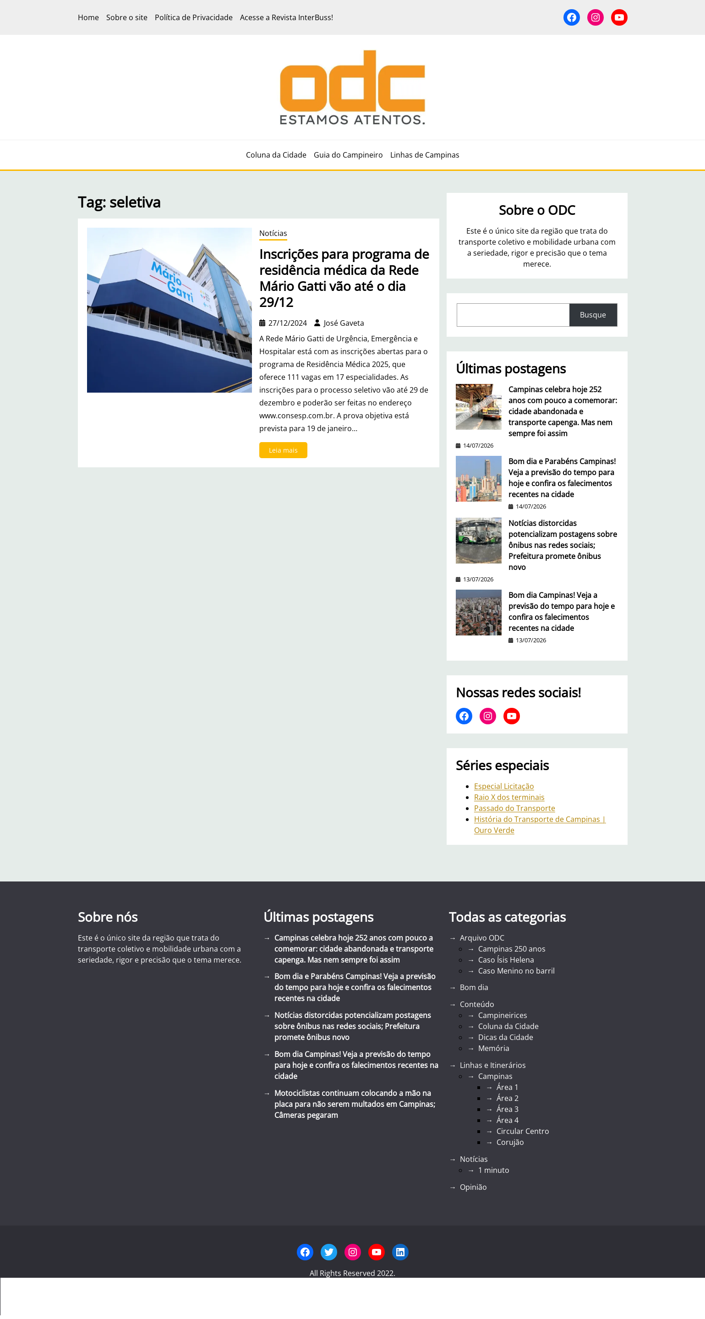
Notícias (273, 233)
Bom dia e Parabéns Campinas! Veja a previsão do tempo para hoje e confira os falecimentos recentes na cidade (562, 477)
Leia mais (286, 451)
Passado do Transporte (514, 808)
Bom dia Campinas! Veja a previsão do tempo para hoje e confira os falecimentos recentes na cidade (561, 611)
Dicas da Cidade (505, 1037)
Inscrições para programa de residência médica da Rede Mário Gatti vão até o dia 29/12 (344, 278)
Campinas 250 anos (512, 949)
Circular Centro (523, 1131)
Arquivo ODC (482, 938)
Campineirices (502, 1015)
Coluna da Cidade (508, 1026)
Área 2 (508, 1098)
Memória (493, 1048)
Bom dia (474, 987)
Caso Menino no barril (516, 971)
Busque (593, 315)
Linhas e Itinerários (493, 1065)
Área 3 (508, 1109)
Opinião (473, 1187)
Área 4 (508, 1120)
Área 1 (508, 1087)
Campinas (495, 1076)
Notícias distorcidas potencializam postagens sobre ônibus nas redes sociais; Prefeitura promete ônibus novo (562, 545)
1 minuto (493, 1170)
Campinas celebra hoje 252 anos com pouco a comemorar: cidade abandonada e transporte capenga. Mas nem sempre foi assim (562, 411)
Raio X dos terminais (509, 797)
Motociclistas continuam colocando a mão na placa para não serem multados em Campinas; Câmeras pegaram (354, 1104)
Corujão (510, 1142)
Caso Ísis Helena (506, 960)
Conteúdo (477, 1004)
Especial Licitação (504, 786)
